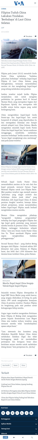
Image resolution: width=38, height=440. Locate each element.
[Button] (28, 36)
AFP (2, 28)
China (3, 9)
